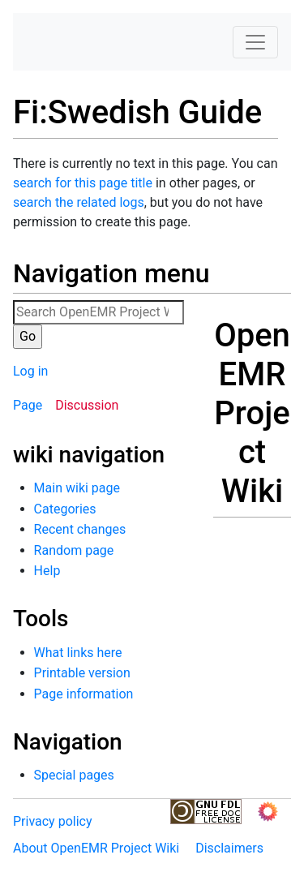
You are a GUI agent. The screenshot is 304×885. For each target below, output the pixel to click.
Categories (65, 509)
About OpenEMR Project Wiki (96, 848)
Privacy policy (52, 821)
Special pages (74, 775)
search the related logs (78, 202)
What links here (78, 652)
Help (47, 570)
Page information (84, 694)
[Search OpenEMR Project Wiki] (98, 312)
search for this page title (82, 183)
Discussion (86, 405)
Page (27, 405)
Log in (30, 371)
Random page (74, 550)
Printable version (82, 673)
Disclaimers (229, 848)
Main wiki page (77, 488)
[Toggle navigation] (255, 42)
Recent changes (80, 529)
